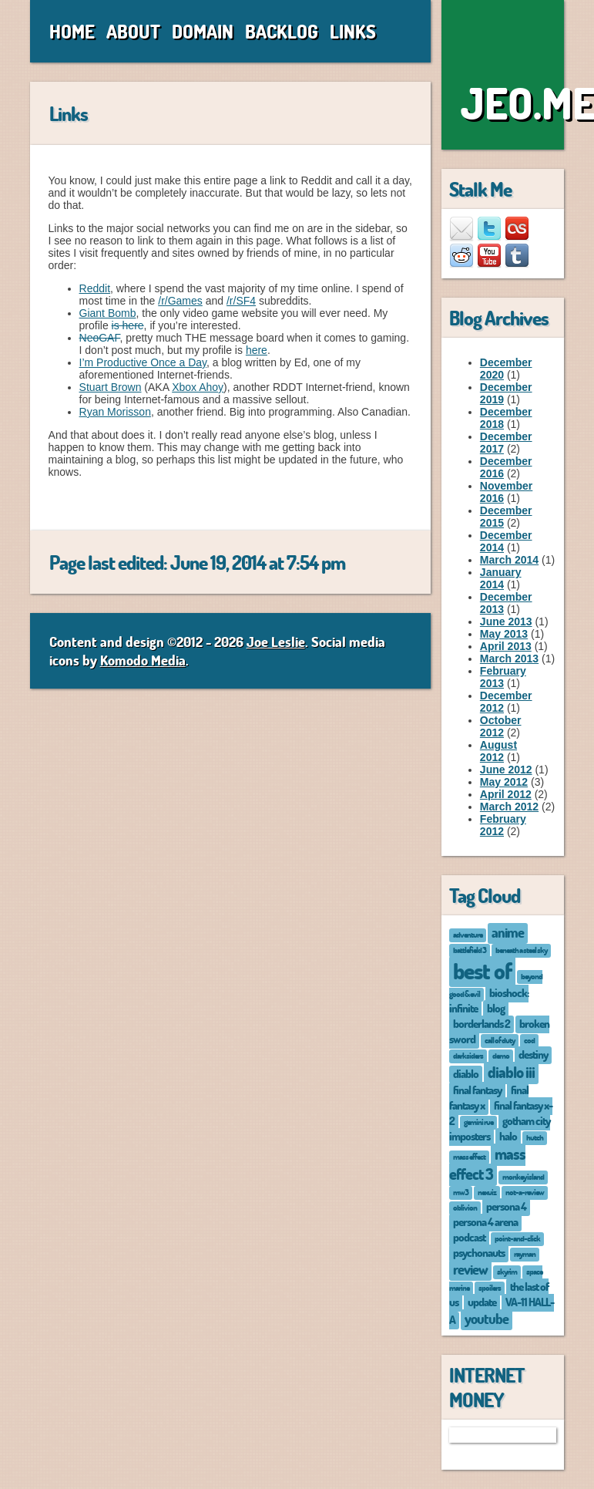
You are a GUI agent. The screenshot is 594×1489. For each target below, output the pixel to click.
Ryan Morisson (115, 412)
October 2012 (501, 726)
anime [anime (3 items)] (508, 932)
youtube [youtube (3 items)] (486, 1318)
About (133, 31)
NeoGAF (99, 338)
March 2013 (509, 658)
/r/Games (180, 301)
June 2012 (506, 769)
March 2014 (509, 560)
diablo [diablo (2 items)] (465, 1073)
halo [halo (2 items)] (508, 1136)
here (256, 350)
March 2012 (509, 806)
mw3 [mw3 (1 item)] (460, 1192)
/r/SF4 (241, 301)
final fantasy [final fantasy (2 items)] (477, 1089)
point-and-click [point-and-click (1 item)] (517, 1238)
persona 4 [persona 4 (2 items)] (506, 1206)
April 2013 (506, 646)
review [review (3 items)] (470, 1269)
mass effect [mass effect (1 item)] (469, 1156)
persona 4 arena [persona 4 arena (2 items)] (485, 1221)
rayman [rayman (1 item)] (524, 1253)
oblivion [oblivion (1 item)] (465, 1207)
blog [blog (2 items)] (496, 1008)
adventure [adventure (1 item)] (467, 934)
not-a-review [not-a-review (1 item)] (524, 1192)
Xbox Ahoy (197, 387)
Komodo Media (143, 660)
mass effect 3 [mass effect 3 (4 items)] (487, 1164)
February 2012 (503, 825)
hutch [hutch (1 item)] (534, 1137)
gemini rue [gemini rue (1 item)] (478, 1121)
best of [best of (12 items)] (482, 970)
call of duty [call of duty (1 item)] (500, 1040)
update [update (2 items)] (482, 1301)
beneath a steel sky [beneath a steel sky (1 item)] (521, 949)
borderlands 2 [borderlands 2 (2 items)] (481, 1023)
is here (128, 325)
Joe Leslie (276, 641)
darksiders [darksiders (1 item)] (468, 1055)
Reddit (94, 288)
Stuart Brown (110, 387)
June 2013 (506, 621)
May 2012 (504, 782)
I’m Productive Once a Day (142, 362)
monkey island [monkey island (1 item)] (523, 1176)
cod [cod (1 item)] (529, 1040)
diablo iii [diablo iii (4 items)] (511, 1072)
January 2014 (501, 578)
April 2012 (506, 794)
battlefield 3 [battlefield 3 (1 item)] (469, 949)
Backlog (281, 31)
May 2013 (504, 634)
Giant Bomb (107, 313)
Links (353, 31)
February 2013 (503, 677)
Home (72, 31)
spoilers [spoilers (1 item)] (489, 1287)
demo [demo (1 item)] (500, 1055)
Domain (202, 31)
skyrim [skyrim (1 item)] (507, 1271)
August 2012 (498, 751)
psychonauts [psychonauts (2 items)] (479, 1252)
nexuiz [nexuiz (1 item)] (487, 1192)
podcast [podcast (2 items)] (469, 1237)
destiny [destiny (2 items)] (533, 1054)
